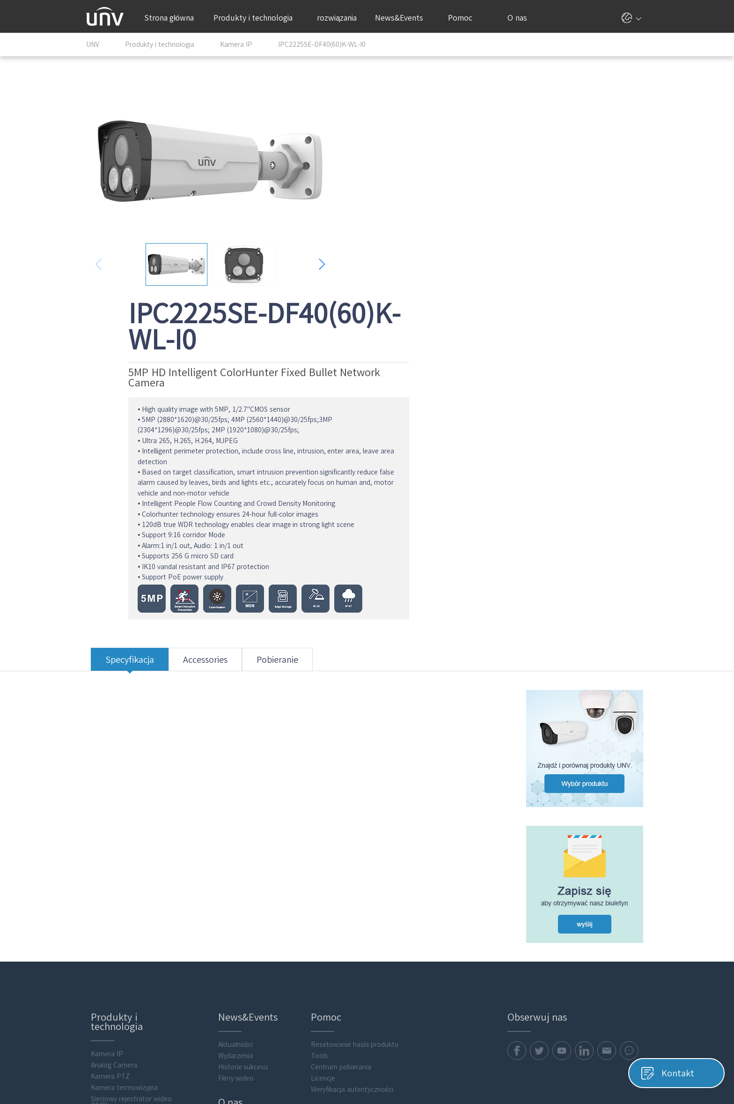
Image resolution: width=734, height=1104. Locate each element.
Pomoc (465, 18)
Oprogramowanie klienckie (126, 989)
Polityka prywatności (489, 1070)
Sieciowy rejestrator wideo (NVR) (126, 878)
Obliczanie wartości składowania (115, 941)
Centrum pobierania (338, 843)
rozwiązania (340, 18)
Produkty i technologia (257, 18)
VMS (92, 892)
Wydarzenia (231, 832)
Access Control (109, 955)
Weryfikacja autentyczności (349, 865)
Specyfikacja (125, 457)
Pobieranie (273, 457)
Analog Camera (109, 841)
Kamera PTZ (105, 852)
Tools (316, 832)
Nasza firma (232, 906)
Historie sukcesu (239, 843)
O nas (520, 18)
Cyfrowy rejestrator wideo (126, 904)
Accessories (200, 457)
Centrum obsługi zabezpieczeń (260, 962)
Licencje (320, 854)
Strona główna (169, 18)
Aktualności (231, 820)
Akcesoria (100, 1000)
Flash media (104, 1011)
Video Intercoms (111, 966)
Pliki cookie (543, 1070)
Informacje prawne (242, 951)
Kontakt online (236, 939)
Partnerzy (229, 917)
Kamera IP (102, 830)
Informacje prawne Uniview (606, 1070)
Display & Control (112, 915)
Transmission (106, 926)
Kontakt (226, 928)
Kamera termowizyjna (119, 863)
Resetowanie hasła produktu (351, 820)
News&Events (403, 18)
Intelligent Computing (119, 978)
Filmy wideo (232, 854)
